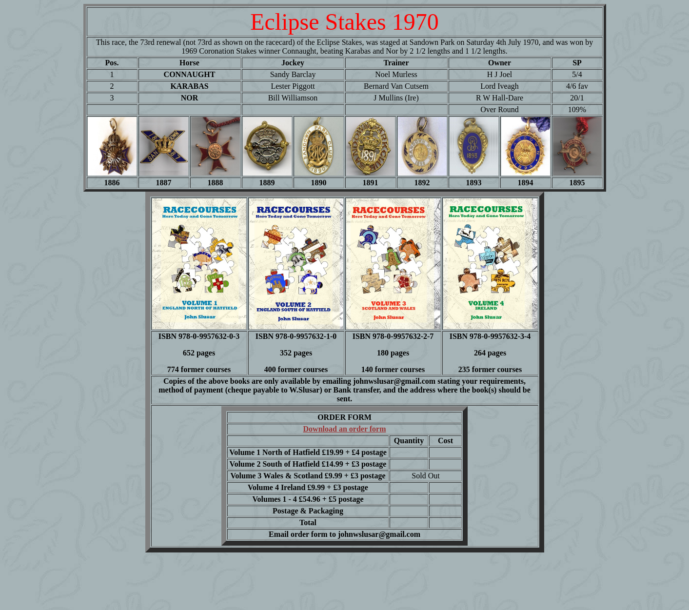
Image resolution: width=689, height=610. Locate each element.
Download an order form (344, 429)
